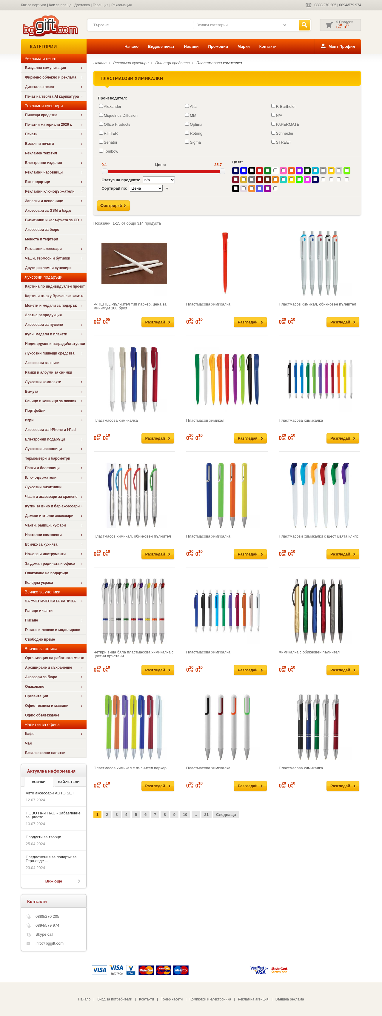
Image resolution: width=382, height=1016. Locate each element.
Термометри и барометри (47, 458)
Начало (131, 46)
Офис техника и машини (46, 706)
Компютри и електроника (210, 999)
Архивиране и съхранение (48, 667)
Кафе (29, 734)
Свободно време (40, 639)
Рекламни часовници (44, 172)
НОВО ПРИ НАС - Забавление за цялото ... (53, 815)
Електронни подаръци (45, 439)
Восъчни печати (39, 144)
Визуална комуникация (45, 68)
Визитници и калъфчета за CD (52, 220)
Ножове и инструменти (45, 554)
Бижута (31, 391)
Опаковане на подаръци (46, 573)
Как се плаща (60, 5)
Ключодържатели (40, 477)
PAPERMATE (285, 124)
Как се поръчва (33, 5)
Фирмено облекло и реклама (50, 77)
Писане (31, 620)
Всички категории (212, 25)
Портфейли (35, 411)
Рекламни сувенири (131, 63)
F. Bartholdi (283, 106)
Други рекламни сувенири (48, 268)
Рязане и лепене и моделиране (52, 630)
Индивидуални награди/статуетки (55, 344)
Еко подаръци (37, 182)
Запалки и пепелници (44, 201)
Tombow (108, 151)
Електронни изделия (43, 163)
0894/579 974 (350, 5)
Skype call (44, 934)
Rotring (193, 133)
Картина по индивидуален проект (55, 286)
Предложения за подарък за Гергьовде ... (51, 859)
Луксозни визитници (43, 487)
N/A (277, 115)
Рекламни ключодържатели (50, 191)
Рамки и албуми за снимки (48, 372)
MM (190, 115)
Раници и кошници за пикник (50, 401)
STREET (281, 142)
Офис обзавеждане (42, 715)
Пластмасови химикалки (219, 63)
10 (185, 814)
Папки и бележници (42, 468)
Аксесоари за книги (42, 363)
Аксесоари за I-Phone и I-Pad (50, 430)
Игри (29, 420)
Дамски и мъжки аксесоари (49, 516)
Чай (28, 743)
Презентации (36, 696)
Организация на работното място (54, 658)
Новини (191, 46)
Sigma (193, 142)
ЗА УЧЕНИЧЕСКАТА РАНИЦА (50, 601)
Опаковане (34, 687)
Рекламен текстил (41, 153)
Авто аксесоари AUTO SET (50, 793)
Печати (31, 134)
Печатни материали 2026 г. (48, 124)
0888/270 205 (325, 5)
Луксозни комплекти (43, 382)
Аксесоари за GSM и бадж (48, 210)
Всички (39, 782)
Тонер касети (172, 999)
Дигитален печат (40, 87)
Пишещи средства (41, 115)
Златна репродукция (43, 315)
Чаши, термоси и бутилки (47, 258)
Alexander (110, 106)
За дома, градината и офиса (50, 563)
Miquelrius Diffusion (118, 115)
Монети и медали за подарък (51, 305)
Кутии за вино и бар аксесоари (52, 506)
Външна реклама (289, 999)
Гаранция (101, 5)
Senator (108, 142)
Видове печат (161, 46)
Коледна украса (39, 583)
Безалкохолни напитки (45, 753)
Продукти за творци (43, 837)
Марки (244, 46)
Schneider (282, 133)
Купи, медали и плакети (46, 334)
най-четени (68, 782)
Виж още (53, 881)
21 (206, 814)
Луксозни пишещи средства (49, 353)
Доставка (82, 5)
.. (196, 814)
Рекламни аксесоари (43, 249)
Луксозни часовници (43, 449)
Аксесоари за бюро (42, 230)
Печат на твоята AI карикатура (52, 96)
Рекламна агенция (253, 999)
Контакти (268, 46)
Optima (193, 124)
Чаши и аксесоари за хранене (51, 497)
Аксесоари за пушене (44, 325)
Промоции (218, 46)
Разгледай (155, 322)
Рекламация (121, 5)
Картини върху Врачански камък (54, 296)
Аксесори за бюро (41, 677)
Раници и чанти (39, 611)
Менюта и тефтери (41, 239)
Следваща (226, 814)
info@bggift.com (50, 943)
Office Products (114, 124)
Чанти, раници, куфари (45, 525)
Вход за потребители (114, 999)
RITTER (108, 133)
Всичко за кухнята (41, 544)
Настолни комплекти (43, 535)
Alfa (190, 106)
